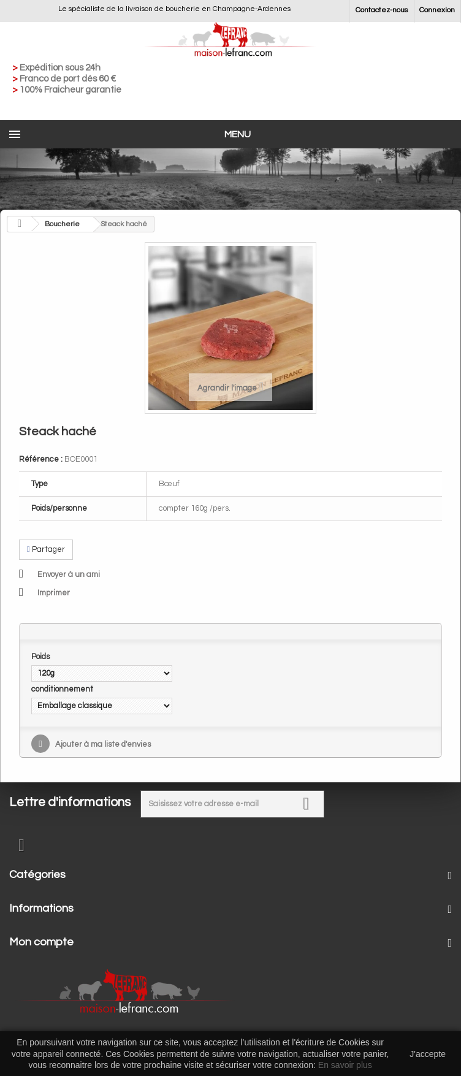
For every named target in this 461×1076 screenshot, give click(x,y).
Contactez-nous (382, 10)
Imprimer (53, 593)
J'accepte (428, 1054)
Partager (46, 549)
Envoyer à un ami (68, 574)
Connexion (437, 10)
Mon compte (41, 942)
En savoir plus (345, 1065)
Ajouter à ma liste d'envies (102, 744)
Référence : (41, 459)
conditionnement (63, 689)
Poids (41, 656)
